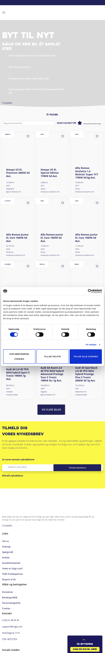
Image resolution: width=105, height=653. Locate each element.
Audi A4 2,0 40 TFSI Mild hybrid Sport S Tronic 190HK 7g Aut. (18, 374)
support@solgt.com (12, 626)
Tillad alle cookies (86, 356)
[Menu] (3, 12)
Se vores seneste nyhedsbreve (18, 459)
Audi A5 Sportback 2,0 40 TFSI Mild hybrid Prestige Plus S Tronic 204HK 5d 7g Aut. (86, 374)
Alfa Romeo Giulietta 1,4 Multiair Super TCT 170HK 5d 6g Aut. (86, 172)
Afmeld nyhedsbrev (12, 475)
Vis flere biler (51, 409)
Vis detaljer (91, 344)
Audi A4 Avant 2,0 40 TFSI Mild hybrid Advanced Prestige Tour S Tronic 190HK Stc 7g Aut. (52, 374)
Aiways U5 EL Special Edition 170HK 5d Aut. (50, 173)
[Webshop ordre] (92, 123)
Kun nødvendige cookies (19, 356)
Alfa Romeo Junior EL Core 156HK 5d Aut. (17, 238)
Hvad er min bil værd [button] (85, 649)
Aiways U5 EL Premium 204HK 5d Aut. (18, 173)
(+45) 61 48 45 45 (10, 620)
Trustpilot (7, 102)
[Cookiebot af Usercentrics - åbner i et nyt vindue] (90, 291)
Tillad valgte (52, 356)
